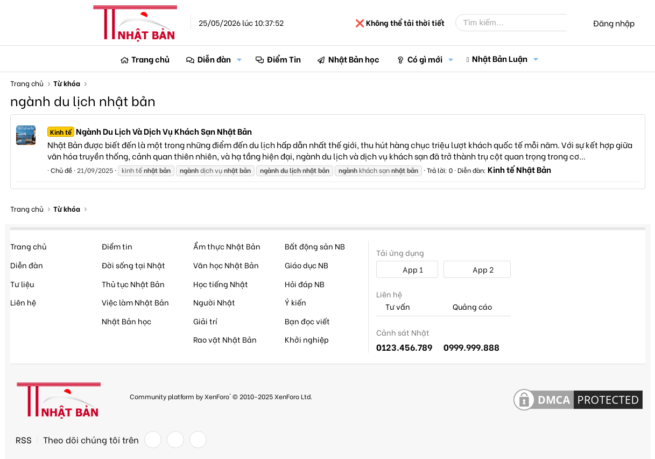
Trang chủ (150, 59)
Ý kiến (295, 302)
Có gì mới (424, 59)
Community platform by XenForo (221, 396)
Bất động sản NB (315, 246)
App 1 (407, 269)
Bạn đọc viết (307, 320)
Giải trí (205, 320)
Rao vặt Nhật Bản (225, 339)
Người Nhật (214, 302)
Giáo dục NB (306, 264)
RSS (24, 439)
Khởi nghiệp (307, 339)
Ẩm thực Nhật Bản (226, 246)
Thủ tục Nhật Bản (133, 283)
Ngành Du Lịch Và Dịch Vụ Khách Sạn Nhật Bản (149, 131)
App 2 (477, 269)
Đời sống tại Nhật (133, 264)
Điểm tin (117, 246)
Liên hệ (23, 302)
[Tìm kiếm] (518, 22)
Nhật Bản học (353, 59)
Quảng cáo (467, 306)
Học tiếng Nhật (220, 283)
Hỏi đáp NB (305, 283)
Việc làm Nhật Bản (135, 302)
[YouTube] (198, 439)
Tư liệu (22, 283)
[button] (239, 59)
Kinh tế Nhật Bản (519, 169)
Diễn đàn (214, 59)
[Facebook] (152, 439)
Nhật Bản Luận (499, 58)
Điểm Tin (284, 59)
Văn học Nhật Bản (226, 264)
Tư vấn (393, 306)
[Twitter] (175, 439)
